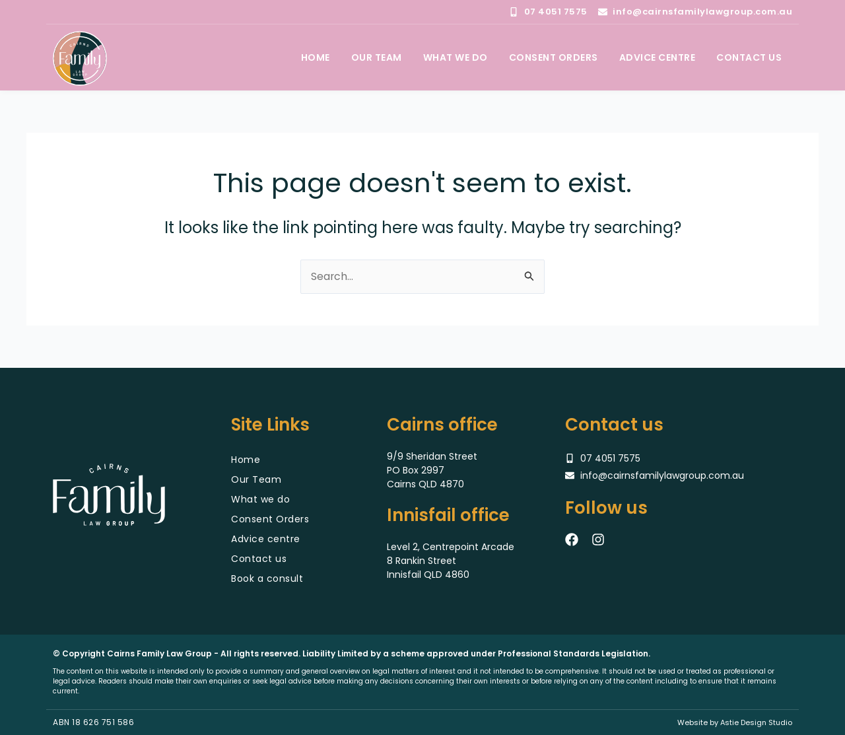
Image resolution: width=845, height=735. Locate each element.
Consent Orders (270, 519)
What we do (260, 499)
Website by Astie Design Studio (734, 722)
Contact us (259, 558)
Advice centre (265, 538)
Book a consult (267, 578)
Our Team (256, 479)
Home (245, 459)
